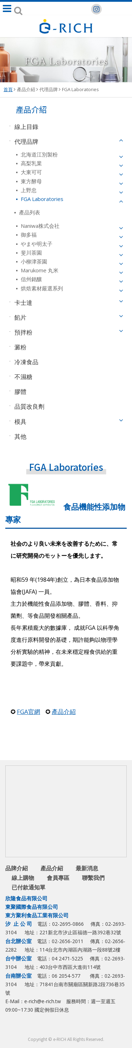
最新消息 (87, 868)
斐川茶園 (30, 252)
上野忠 (28, 190)
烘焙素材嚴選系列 (41, 288)
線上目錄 (26, 126)
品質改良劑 (29, 406)
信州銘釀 (30, 279)
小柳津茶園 (33, 261)
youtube (81, 1027)
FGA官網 (28, 711)
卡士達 (23, 302)
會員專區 (58, 878)
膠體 (20, 391)
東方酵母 (30, 181)
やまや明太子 (35, 243)
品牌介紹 (16, 868)
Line (67, 1027)
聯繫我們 (93, 878)
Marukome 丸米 (38, 270)
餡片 (20, 317)
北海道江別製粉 (38, 154)
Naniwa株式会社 (39, 225)
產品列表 (29, 212)
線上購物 (23, 878)
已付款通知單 (28, 887)
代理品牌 (48, 89)
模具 (20, 421)
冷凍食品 (26, 362)
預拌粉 (23, 332)
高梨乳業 (30, 163)
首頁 (8, 89)
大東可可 (30, 172)
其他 (20, 436)
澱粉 (20, 347)
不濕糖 (23, 377)
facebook (53, 1027)
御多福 (28, 234)
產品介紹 (26, 89)
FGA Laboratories (80, 89)
